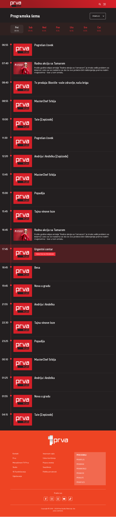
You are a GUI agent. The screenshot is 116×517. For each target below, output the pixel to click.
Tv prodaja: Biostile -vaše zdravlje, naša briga (61, 83)
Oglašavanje (17, 477)
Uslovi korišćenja (49, 458)
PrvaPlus (80, 460)
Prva (14, 458)
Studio (15, 467)
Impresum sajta (48, 454)
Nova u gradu (42, 286)
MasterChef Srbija (45, 101)
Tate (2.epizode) (43, 119)
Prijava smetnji (48, 463)
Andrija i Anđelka (44, 378)
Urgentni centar (43, 249)
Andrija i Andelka (44, 304)
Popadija (39, 193)
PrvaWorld (81, 469)
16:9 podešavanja (19, 472)
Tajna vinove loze (44, 211)
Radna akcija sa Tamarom (49, 63)
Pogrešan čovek (43, 45)
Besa (37, 267)
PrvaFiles (81, 483)
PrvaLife (80, 478)
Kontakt (15, 454)
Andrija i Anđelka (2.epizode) (51, 156)
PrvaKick (80, 473)
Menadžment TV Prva (21, 463)
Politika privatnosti (50, 472)
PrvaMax (80, 464)
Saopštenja (47, 467)
